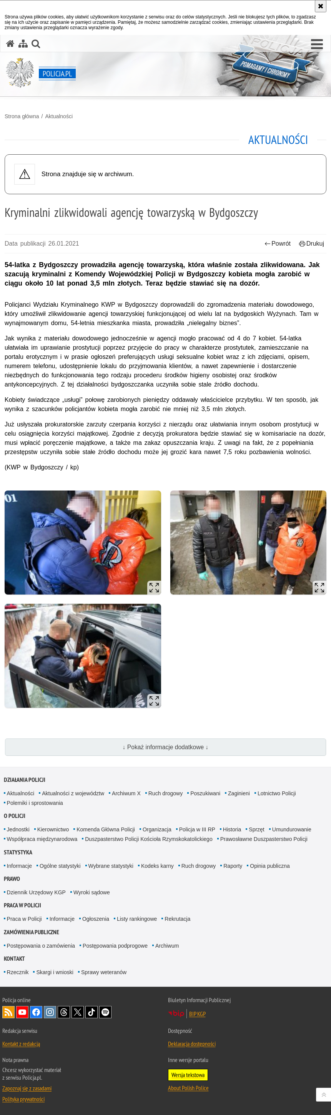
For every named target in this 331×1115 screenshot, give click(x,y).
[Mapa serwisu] (23, 43)
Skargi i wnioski (54, 972)
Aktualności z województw (73, 793)
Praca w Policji (22, 905)
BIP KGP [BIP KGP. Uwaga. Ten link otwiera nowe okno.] (197, 1014)
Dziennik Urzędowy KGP (36, 892)
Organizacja (157, 829)
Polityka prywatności (23, 1099)
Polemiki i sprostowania (35, 803)
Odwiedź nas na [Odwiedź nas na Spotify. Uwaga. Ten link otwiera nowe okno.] (105, 1012)
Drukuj (311, 243)
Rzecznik (18, 972)
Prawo (12, 879)
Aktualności (59, 116)
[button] (317, 44)
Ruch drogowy (165, 793)
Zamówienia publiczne (31, 932)
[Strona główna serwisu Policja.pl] (10, 43)
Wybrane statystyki (110, 866)
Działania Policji (24, 780)
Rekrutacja (177, 919)
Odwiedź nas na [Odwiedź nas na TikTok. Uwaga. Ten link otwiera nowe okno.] (91, 1012)
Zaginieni (239, 793)
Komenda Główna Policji (106, 829)
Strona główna (22, 116)
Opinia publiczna (270, 866)
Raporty (232, 866)
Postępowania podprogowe (115, 946)
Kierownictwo (53, 829)
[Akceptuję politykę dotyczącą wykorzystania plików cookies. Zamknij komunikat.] (320, 6)
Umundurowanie (291, 829)
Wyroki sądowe (91, 892)
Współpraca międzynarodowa (42, 839)
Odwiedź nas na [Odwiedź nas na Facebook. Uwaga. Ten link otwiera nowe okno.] (36, 1012)
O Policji (14, 816)
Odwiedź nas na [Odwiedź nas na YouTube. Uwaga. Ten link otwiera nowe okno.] (22, 1012)
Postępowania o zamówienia (41, 946)
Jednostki (18, 829)
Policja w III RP (197, 829)
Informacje (19, 866)
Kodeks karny (157, 866)
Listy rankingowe (137, 919)
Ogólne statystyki (60, 866)
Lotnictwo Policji (277, 793)
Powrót (277, 243)
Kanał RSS (8, 1012)
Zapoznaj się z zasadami (27, 1088)
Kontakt (14, 959)
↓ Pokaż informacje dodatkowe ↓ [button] (166, 747)
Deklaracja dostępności (192, 1043)
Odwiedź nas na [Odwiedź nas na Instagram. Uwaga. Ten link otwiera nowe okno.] (50, 1012)
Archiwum (167, 946)
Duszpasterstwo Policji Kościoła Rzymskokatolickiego (148, 839)
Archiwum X (126, 793)
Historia (232, 829)
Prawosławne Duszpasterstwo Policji (264, 839)
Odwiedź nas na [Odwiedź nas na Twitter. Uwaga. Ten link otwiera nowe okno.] (78, 1012)
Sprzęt (256, 829)
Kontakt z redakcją (21, 1043)
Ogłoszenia (95, 919)
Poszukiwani (205, 793)
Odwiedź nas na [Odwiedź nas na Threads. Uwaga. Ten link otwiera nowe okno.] (64, 1012)
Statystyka (18, 852)
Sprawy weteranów (103, 972)
